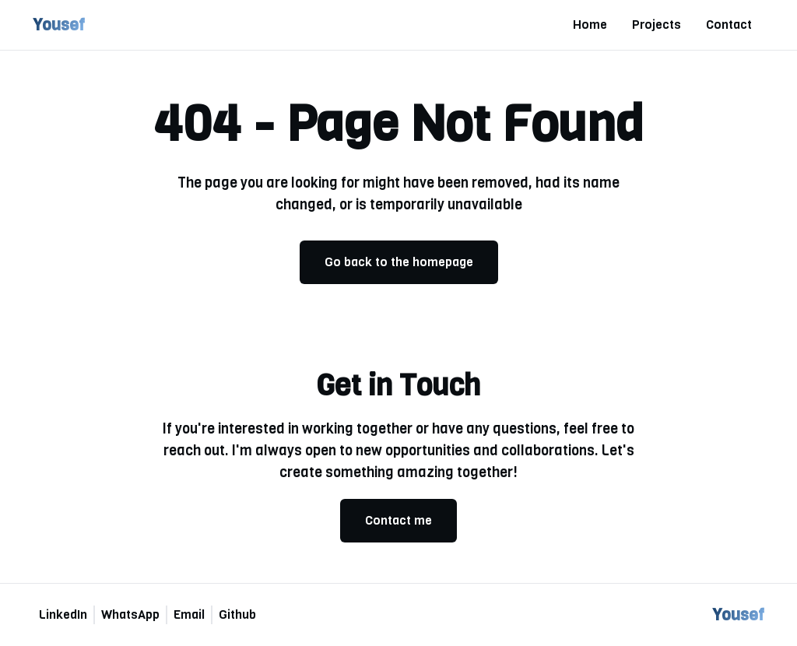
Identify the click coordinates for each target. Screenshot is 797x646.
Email (189, 614)
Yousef (59, 24)
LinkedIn (63, 614)
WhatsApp (130, 614)
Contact (729, 24)
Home (590, 24)
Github (237, 614)
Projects (656, 24)
